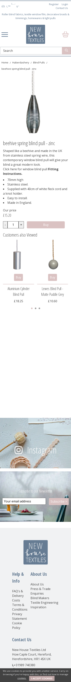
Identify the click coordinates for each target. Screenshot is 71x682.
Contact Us (62, 8)
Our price (9, 210)
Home (5, 62)
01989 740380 (25, 665)
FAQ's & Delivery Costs (18, 595)
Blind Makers (39, 598)
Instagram (42, 450)
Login (65, 4)
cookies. (21, 678)
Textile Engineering (44, 602)
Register (54, 4)
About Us (37, 584)
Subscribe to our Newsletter (35, 491)
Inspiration (38, 607)
